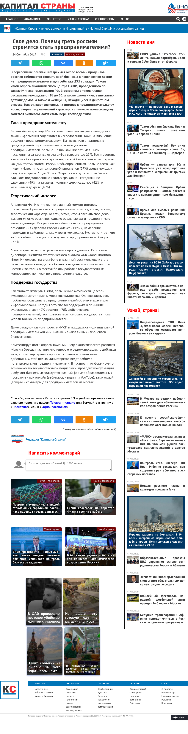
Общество (54, 19)
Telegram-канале (62, 402)
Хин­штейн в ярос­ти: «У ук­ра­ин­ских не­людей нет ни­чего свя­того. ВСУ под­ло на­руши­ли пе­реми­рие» (156, 382)
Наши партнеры (170, 696)
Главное (12, 19)
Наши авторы (169, 692)
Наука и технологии (49, 480)
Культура (102, 692)
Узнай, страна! (78, 19)
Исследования (74, 710)
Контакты (167, 703)
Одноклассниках (54, 407)
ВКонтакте (20, 407)
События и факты (43, 692)
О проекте (167, 689)
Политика (71, 692)
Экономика (72, 689)
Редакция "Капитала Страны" (46, 439)
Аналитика (32, 19)
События (39, 683)
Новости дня (141, 42)
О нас (125, 19)
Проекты (135, 683)
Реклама (166, 699)
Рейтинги (135, 703)
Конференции (105, 689)
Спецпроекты (105, 19)
